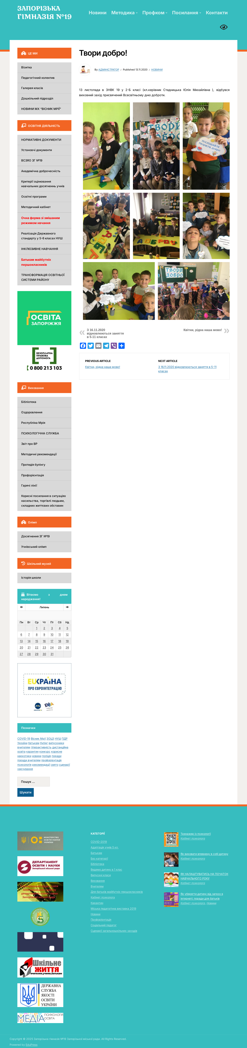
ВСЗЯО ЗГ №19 (31, 160)
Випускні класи (101, 875)
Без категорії (99, 858)
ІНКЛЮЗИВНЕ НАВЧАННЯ (39, 249)
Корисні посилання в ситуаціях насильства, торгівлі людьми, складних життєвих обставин (43, 500)
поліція (46, 756)
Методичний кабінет (36, 207)
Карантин (97, 902)
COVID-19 (23, 738)
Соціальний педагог (104, 925)
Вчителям (97, 886)
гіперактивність (41, 747)
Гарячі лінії (29, 485)
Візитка (26, 67)
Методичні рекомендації (39, 454)
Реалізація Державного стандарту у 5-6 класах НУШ (42, 236)
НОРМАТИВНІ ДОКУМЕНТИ (41, 140)
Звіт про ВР (29, 444)
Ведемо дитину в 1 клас (106, 869)
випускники (56, 743)
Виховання (98, 880)
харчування (25, 768)
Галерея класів (32, 88)
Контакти (217, 12)
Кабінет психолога (103, 897)
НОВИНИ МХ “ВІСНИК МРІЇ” (41, 109)
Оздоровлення (31, 412)
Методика (123, 12)
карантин (32, 751)
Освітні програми (34, 196)
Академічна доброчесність (40, 171)
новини (36, 756)
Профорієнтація (32, 475)
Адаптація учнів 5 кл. (104, 847)
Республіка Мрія (33, 423)
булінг (44, 743)
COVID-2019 (99, 841)
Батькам (96, 852)
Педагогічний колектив (38, 78)
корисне (56, 751)
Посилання (185, 12)
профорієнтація (51, 760)
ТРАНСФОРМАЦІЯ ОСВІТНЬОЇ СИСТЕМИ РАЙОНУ (42, 277)
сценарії (64, 764)
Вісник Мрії (38, 738)
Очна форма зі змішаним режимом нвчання (40, 220)
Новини (98, 12)
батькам (33, 743)
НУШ (58, 738)
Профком (153, 12)
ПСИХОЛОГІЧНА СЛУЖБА (40, 433)
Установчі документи (36, 150)
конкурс (44, 751)
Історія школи (31, 577)
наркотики (24, 756)
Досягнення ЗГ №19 (35, 536)
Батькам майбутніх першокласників (36, 262)
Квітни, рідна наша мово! (203, 330)
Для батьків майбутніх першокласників (117, 891)
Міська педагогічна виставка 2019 (113, 908)
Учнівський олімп (34, 547)
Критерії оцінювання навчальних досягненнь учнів (42, 184)
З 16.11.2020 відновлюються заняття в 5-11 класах (105, 333)
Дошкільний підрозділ (37, 98)
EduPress (31, 1044)
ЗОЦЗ (50, 738)
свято (54, 764)
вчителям (23, 747)
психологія (24, 764)
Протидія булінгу (33, 464)
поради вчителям (29, 760)
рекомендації (41, 764)
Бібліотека (28, 402)
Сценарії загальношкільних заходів (114, 930)
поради (56, 756)
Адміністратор (108, 69)
